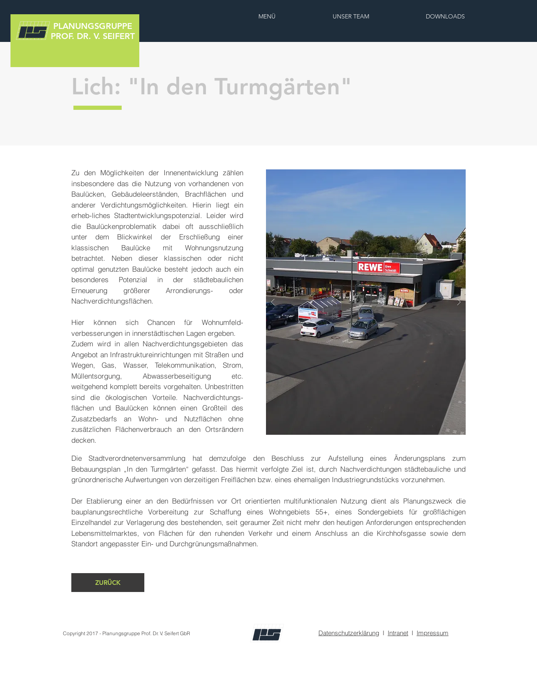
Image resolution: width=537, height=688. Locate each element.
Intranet (398, 633)
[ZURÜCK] (107, 582)
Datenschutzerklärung (348, 633)
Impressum (432, 633)
